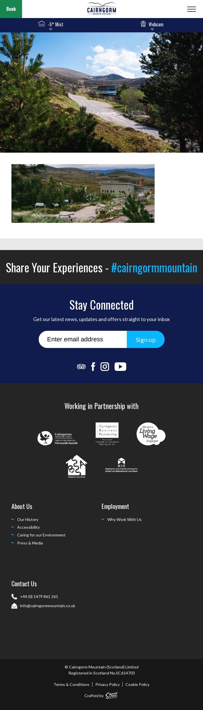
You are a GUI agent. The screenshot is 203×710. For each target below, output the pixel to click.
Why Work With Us (124, 519)
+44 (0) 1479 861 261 (39, 596)
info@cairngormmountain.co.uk (47, 605)
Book (11, 8)
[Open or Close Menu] (191, 9)
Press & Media (30, 542)
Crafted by (101, 694)
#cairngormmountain (154, 267)
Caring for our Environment (41, 534)
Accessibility (28, 527)
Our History (27, 519)
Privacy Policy (107, 684)
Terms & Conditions (71, 684)
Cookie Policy (137, 684)
